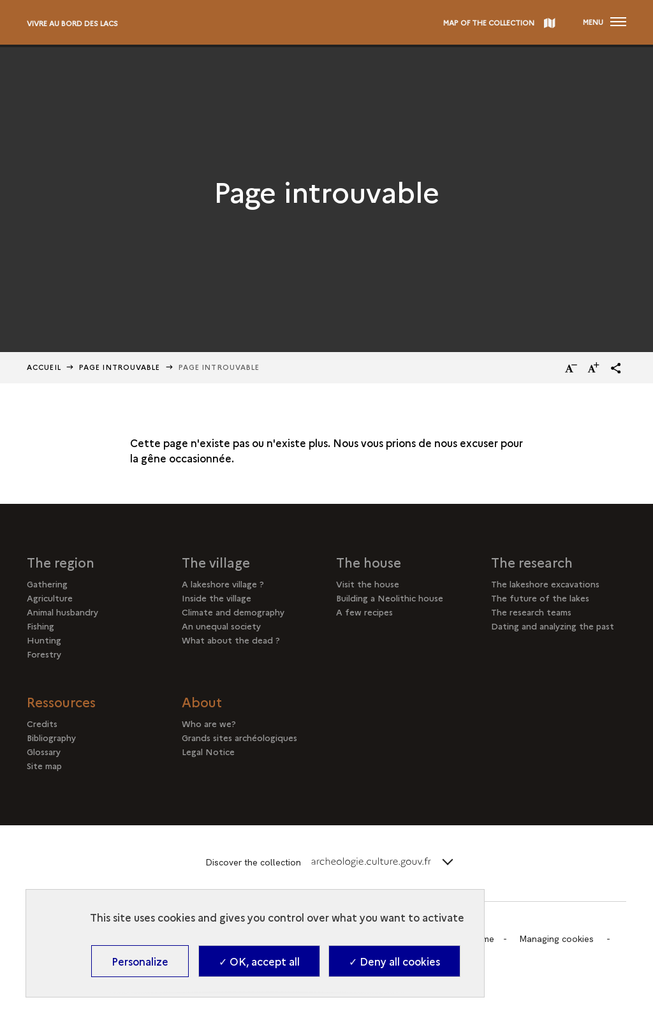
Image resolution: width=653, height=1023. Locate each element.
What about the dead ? (231, 639)
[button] (616, 368)
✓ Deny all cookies (394, 961)
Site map (44, 765)
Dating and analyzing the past (552, 625)
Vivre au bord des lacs (72, 23)
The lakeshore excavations (545, 583)
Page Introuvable (120, 367)
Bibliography (51, 737)
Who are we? (209, 723)
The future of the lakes (540, 597)
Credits (42, 723)
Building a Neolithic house (389, 597)
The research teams (531, 611)
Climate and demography (233, 611)
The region (60, 562)
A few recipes (364, 611)
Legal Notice (208, 751)
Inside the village (216, 597)
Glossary (44, 751)
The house (368, 562)
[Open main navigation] (604, 22)
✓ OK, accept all (259, 961)
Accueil (44, 367)
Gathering (47, 583)
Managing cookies (556, 939)
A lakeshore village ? (223, 583)
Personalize (140, 961)
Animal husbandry (62, 611)
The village (216, 562)
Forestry (44, 653)
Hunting (44, 639)
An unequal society (221, 625)
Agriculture (50, 597)
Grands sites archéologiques (239, 737)
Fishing (40, 625)
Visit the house (367, 583)
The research (532, 562)
